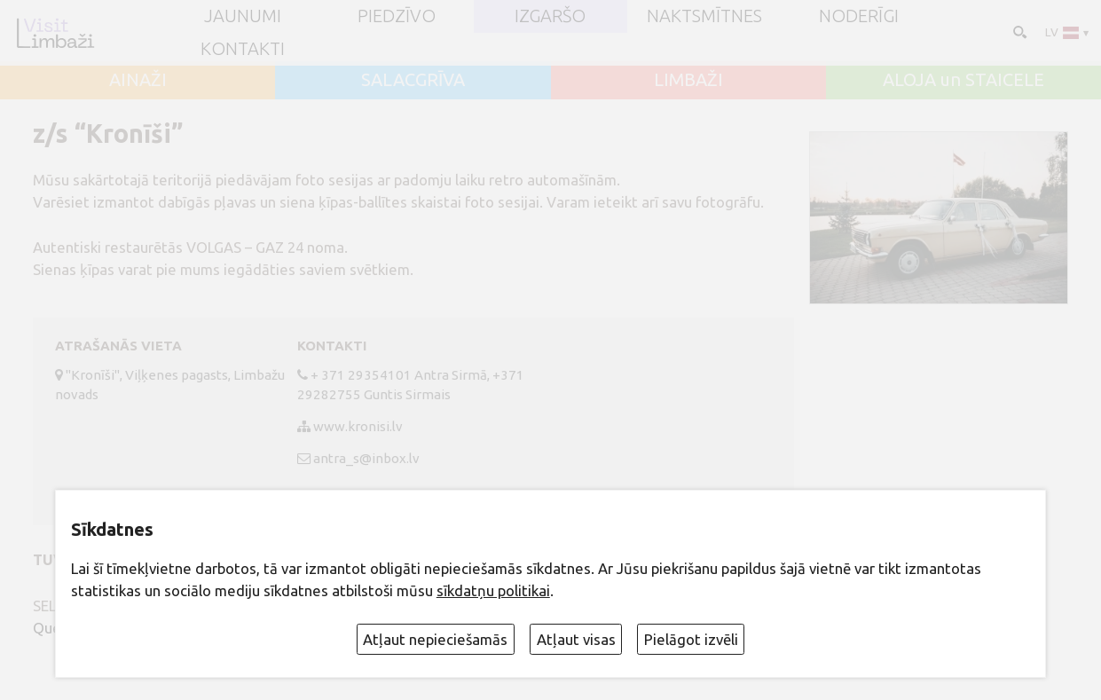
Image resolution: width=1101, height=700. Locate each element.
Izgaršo (550, 16)
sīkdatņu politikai (493, 590)
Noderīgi (859, 16)
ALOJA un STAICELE (963, 80)
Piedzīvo (397, 16)
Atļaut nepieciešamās (435, 639)
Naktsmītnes (704, 16)
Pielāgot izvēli (691, 639)
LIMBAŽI (688, 80)
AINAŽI (138, 80)
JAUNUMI (242, 16)
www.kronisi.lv (358, 426)
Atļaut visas (576, 639)
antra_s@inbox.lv (366, 458)
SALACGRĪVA (413, 80)
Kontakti (243, 49)
